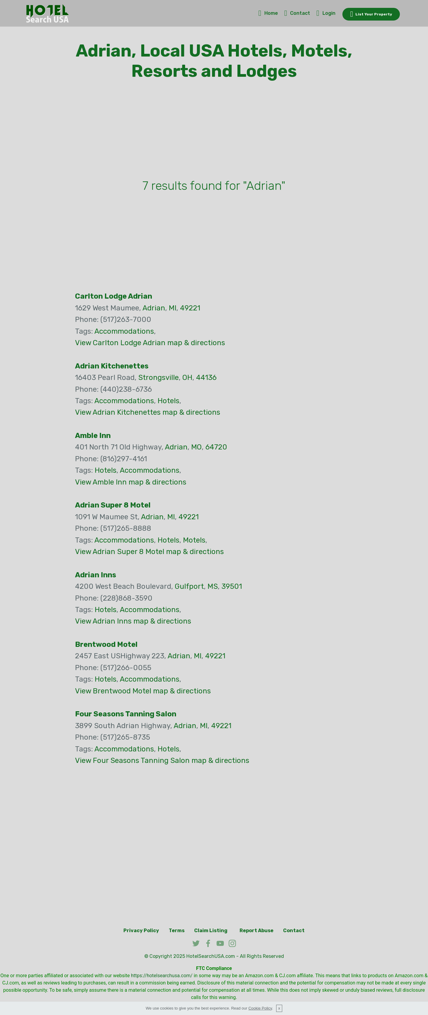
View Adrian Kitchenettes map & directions (147, 412)
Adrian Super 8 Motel (113, 505)
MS (212, 586)
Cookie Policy (260, 1008)
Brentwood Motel (106, 644)
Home (268, 13)
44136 (206, 377)
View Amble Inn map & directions (130, 482)
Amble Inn (93, 435)
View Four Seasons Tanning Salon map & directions (162, 760)
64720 (216, 447)
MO (196, 447)
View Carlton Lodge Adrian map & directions (150, 343)
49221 (190, 308)
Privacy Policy (141, 930)
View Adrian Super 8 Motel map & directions (149, 551)
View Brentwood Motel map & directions (143, 691)
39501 (231, 586)
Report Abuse (256, 930)
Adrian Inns (95, 575)
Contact (297, 13)
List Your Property (371, 14)
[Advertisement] (214, 131)
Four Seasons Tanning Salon (125, 714)
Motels (194, 540)
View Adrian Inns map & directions (133, 621)
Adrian (153, 308)
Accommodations (124, 331)
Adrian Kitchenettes (112, 366)
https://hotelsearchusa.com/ (161, 975)
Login (325, 13)
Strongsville (158, 377)
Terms (177, 930)
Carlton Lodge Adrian (113, 296)
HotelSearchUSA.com (210, 956)
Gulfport (189, 586)
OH (187, 377)
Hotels (168, 401)
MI (172, 308)
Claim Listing (210, 930)
